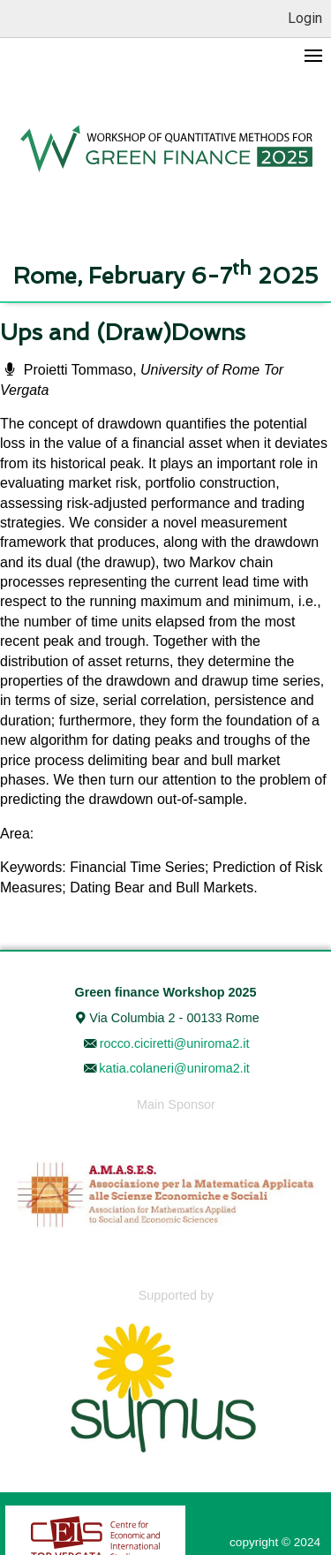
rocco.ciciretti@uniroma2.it (175, 1043)
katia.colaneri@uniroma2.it (174, 1068)
